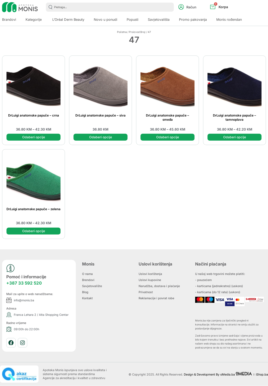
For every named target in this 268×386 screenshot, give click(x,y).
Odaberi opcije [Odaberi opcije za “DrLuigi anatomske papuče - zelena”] (33, 231)
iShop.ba (262, 375)
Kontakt (87, 298)
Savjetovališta (159, 19)
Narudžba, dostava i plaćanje (159, 286)
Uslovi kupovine (150, 280)
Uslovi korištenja (150, 274)
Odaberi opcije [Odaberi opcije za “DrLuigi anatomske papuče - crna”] (33, 137)
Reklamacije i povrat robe (156, 298)
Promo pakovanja (193, 19)
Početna (122, 32)
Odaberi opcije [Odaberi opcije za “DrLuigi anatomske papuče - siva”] (100, 137)
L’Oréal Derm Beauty (68, 19)
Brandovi (9, 19)
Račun (191, 7)
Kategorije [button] (34, 19)
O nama (87, 274)
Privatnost (146, 292)
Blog (85, 292)
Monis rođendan (229, 19)
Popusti (132, 19)
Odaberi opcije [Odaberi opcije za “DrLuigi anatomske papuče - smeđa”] (167, 137)
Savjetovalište (92, 286)
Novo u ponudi (105, 19)
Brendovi (88, 280)
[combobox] (110, 7)
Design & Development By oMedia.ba (218, 375)
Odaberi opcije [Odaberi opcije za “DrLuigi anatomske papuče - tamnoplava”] (234, 137)
